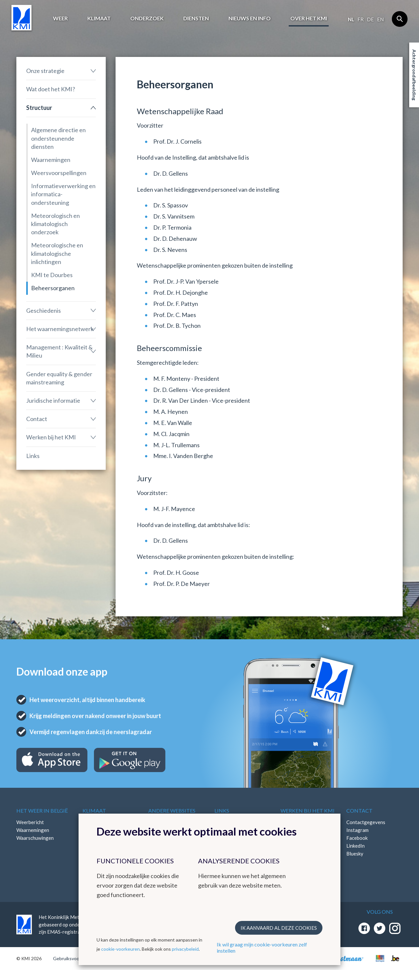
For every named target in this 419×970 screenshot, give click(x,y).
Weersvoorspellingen (58, 172)
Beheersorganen (53, 287)
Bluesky (354, 853)
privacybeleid (185, 949)
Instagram (357, 830)
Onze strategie (45, 70)
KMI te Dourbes (52, 274)
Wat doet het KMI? (50, 89)
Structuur (39, 107)
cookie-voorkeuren (120, 949)
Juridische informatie (53, 400)
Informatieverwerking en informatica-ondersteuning (63, 194)
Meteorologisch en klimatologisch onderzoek (55, 224)
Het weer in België (42, 810)
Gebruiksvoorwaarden (76, 958)
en (380, 19)
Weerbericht (30, 822)
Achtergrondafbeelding (414, 74)
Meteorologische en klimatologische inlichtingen (57, 253)
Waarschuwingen (35, 838)
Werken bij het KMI (51, 437)
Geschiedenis (43, 310)
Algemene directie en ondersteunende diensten (58, 138)
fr (360, 19)
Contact (36, 418)
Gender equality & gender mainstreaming (59, 378)
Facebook (357, 838)
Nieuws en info (249, 18)
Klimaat (99, 18)
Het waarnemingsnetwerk (60, 328)
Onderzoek (147, 18)
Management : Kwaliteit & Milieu (59, 351)
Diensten (196, 18)
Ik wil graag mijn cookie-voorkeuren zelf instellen (262, 947)
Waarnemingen (50, 159)
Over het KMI (308, 18)
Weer (60, 18)
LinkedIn (355, 846)
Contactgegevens (365, 822)
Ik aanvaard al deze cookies (279, 928)
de (370, 19)
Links (33, 455)
